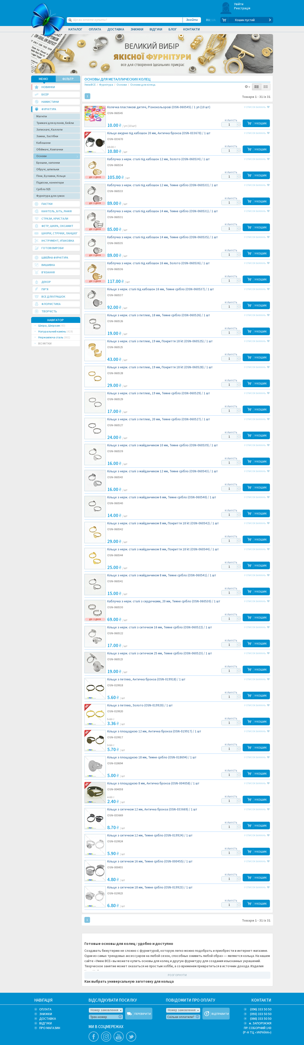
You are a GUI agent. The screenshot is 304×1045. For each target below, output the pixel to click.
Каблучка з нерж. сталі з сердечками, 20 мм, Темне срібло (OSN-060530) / (163, 601)
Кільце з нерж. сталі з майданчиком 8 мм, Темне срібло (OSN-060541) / (161, 575)
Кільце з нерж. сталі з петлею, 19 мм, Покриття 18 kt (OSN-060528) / (160, 367)
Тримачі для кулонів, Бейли (55, 123)
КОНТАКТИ (261, 1000)
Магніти (41, 116)
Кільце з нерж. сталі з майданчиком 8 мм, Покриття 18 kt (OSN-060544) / (163, 549)
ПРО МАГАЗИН (49, 1028)
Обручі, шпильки (47, 169)
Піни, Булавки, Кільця (51, 176)
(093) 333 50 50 (260, 1014)
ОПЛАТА (45, 1009)
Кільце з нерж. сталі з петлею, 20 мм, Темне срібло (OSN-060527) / (158, 419)
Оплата (95, 29)
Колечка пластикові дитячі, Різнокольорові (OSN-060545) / (158, 107)
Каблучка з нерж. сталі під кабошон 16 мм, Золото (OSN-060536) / (158, 263)
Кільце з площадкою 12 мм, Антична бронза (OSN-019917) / (154, 731)
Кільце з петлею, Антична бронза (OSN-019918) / (146, 679)
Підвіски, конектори (50, 183)
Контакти (191, 29)
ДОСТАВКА (47, 1019)
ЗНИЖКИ (45, 1014)
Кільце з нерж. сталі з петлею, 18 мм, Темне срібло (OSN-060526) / (158, 315)
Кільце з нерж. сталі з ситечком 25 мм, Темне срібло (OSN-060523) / (159, 653)
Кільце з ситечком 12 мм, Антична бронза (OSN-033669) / (152, 809)
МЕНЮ (43, 79)
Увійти (239, 4)
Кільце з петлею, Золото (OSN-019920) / (140, 705)
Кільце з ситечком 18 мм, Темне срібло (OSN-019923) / (150, 887)
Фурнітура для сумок (50, 196)
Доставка (115, 29)
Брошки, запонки (48, 163)
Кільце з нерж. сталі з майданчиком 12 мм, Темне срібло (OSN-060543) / (162, 471)
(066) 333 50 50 (260, 1019)
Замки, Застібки (47, 136)
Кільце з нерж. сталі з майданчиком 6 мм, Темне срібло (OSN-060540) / (161, 497)
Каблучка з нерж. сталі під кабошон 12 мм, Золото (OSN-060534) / (158, 159)
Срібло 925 (43, 189)
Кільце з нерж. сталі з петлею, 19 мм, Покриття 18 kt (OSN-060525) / (160, 341)
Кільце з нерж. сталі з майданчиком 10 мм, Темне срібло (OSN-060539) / (162, 445)
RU (208, 20)
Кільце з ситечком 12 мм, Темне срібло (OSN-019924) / (150, 835)
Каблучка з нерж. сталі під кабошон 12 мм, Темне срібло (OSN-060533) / (162, 185)
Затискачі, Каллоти (49, 130)
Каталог (75, 29)
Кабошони (43, 143)
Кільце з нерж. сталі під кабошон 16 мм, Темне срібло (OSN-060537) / (160, 289)
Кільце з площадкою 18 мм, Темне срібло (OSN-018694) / (152, 757)
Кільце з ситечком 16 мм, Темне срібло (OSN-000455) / (150, 861)
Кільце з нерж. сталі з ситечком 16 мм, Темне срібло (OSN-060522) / (159, 627)
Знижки (137, 29)
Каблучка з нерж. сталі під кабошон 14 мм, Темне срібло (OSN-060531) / (162, 211)
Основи (41, 156)
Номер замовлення (104, 1010)
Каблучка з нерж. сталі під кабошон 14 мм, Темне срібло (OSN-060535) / (162, 237)
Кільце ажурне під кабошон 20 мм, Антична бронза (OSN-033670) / (159, 133)
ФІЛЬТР (68, 79)
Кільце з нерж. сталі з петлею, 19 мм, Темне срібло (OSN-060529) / (158, 393)
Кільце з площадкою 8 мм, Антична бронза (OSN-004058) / (153, 783)
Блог (173, 29)
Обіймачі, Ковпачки (49, 149)
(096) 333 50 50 (260, 1009)
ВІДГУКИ (45, 1023)
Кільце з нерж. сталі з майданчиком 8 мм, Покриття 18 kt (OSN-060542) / (163, 523)
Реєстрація (242, 8)
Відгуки (156, 29)
